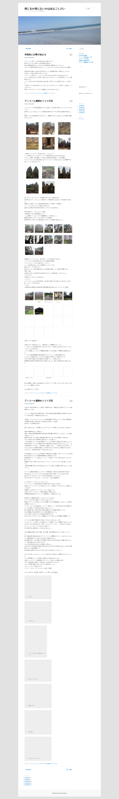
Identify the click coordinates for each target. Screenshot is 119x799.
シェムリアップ (41, 393)
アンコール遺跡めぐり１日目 (38, 400)
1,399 (71, 101)
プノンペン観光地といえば (85, 57)
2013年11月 (82, 111)
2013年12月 (82, 109)
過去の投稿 (27, 48)
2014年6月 (81, 105)
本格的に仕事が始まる (35, 54)
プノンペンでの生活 (84, 58)
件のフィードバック (49, 93)
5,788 (71, 401)
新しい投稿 (70, 48)
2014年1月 (81, 107)
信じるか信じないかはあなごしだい (44, 8)
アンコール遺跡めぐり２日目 (38, 101)
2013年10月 (82, 112)
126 (71, 54)
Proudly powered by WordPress (59, 793)
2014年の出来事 (83, 55)
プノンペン (32, 93)
